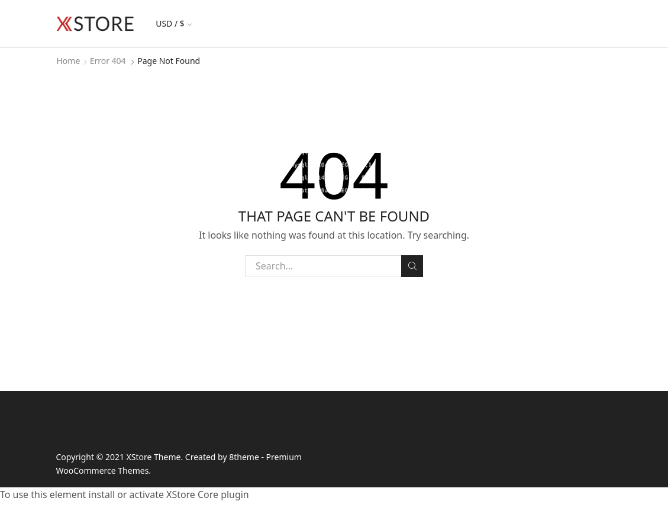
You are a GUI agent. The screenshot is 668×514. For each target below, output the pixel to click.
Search (412, 266)
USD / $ (174, 23)
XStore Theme (154, 456)
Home (68, 60)
